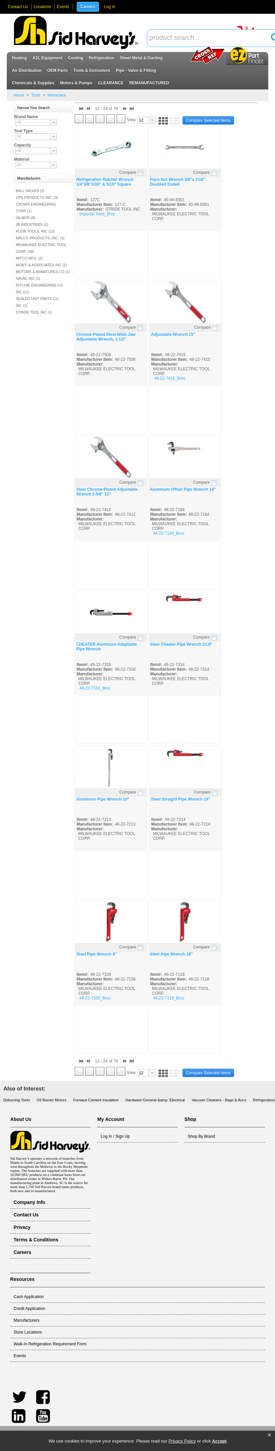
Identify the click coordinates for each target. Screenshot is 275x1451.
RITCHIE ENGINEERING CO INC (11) (39, 288)
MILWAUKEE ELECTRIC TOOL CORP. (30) (41, 248)
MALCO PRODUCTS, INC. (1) (40, 238)
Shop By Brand (201, 1136)
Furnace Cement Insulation (96, 1100)
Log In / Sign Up (115, 1136)
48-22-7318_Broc (95, 688)
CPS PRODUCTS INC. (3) (37, 197)
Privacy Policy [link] (182, 1441)
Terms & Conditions (36, 1239)
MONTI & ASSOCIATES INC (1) (41, 265)
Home (19, 95)
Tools (36, 95)
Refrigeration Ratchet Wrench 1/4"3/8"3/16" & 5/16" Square (104, 182)
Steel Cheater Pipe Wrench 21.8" (181, 644)
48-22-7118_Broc (168, 998)
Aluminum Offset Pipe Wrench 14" (183, 489)
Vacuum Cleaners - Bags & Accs (219, 1100)
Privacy (22, 1227)
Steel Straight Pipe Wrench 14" (180, 799)
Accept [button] (219, 1441)
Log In (109, 6)
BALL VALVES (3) (30, 191)
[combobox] (36, 122)
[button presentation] (53, 122)
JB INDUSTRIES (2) (32, 224)
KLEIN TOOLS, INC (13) (35, 231)
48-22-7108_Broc (95, 998)
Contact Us (18, 6)
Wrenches (56, 95)
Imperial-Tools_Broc (97, 214)
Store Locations (28, 1332)
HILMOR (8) (25, 218)
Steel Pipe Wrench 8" (96, 954)
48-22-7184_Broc (168, 533)
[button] (269, 1435)
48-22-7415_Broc (169, 378)
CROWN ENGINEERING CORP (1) (36, 207)
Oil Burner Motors (52, 1100)
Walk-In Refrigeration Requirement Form (50, 1344)
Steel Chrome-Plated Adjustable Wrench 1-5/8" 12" (107, 491)
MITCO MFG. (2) (29, 258)
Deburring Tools (16, 1100)
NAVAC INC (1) (28, 278)
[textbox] (211, 38)
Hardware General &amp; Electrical (155, 1100)
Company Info (29, 1202)
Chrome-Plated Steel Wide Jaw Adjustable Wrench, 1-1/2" (105, 337)
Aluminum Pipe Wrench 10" (102, 799)
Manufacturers (27, 1320)
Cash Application (29, 1296)
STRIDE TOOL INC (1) (34, 312)
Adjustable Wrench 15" (173, 334)
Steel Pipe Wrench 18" (171, 954)
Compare (127, 172)
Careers (88, 6)
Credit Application (29, 1308)
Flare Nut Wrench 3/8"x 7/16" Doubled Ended (177, 182)
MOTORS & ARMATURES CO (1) (43, 272)
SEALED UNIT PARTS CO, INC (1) (37, 302)
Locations (42, 6)
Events (63, 6)
